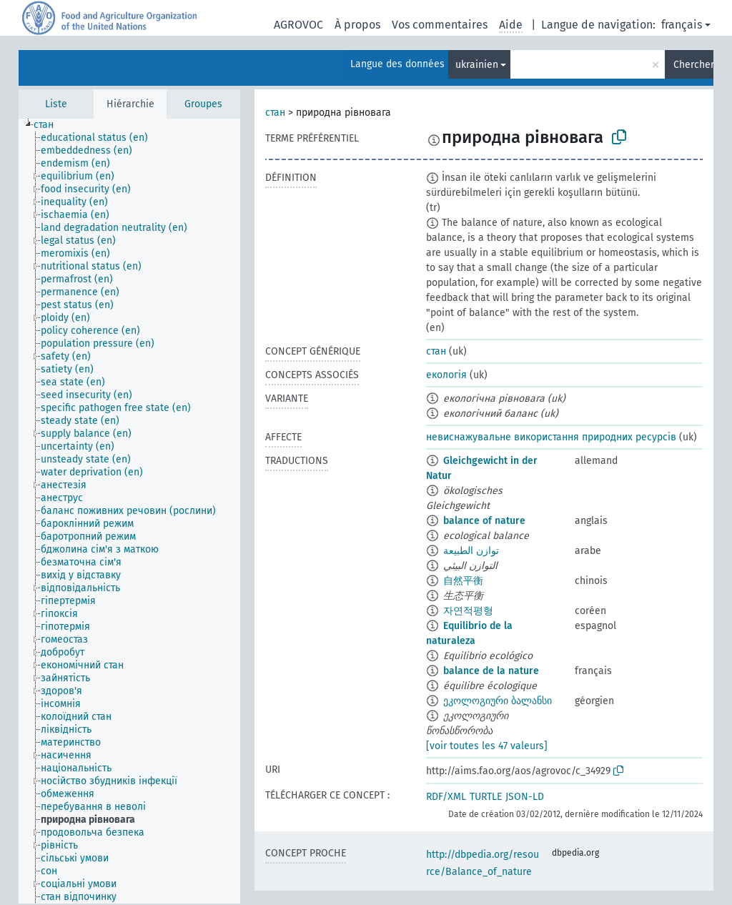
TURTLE (486, 797)
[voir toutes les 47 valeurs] (487, 746)
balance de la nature (491, 671)
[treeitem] (49, 125)
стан (275, 113)
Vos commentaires (440, 24)
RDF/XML (446, 797)
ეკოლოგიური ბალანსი (497, 701)
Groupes (203, 104)
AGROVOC (298, 24)
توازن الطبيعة (471, 551)
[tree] (129, 511)
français (681, 24)
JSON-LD (524, 797)
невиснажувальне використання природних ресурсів (551, 437)
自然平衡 (463, 581)
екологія (446, 375)
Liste (56, 104)
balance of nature (484, 521)
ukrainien (476, 65)
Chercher (693, 65)
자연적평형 (468, 611)
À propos (357, 24)
